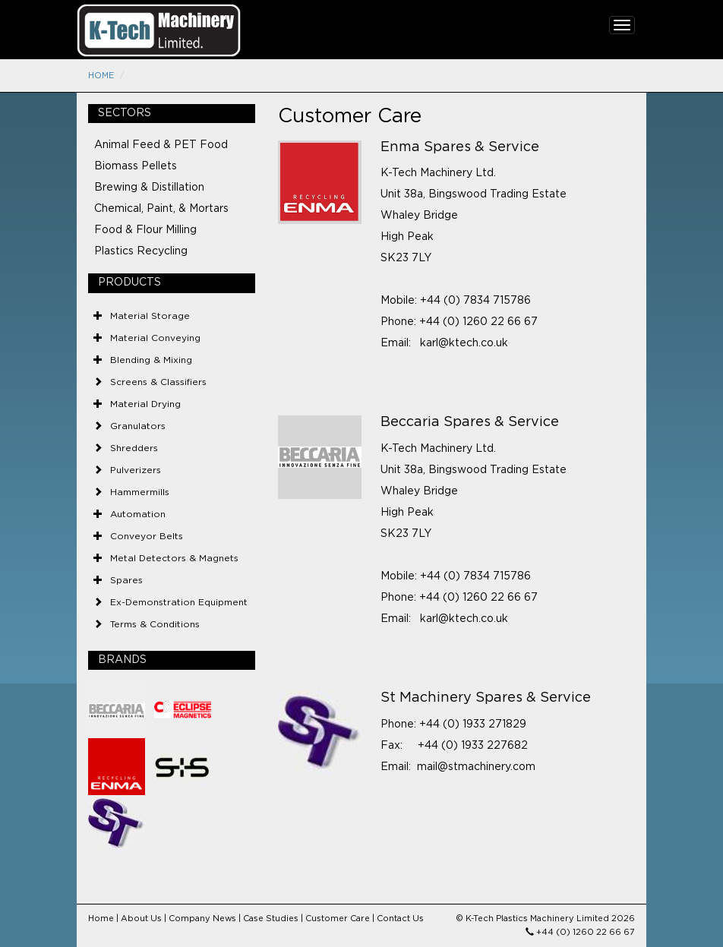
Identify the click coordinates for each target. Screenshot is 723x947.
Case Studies (270, 918)
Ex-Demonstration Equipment (179, 602)
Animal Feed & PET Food (161, 145)
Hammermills (139, 492)
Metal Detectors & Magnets (174, 558)
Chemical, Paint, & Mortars (161, 209)
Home (101, 75)
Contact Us (400, 918)
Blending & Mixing (151, 360)
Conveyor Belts (146, 536)
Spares (126, 580)
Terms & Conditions (155, 624)
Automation (138, 514)
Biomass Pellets (135, 166)
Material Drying (145, 404)
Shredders (134, 448)
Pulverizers (135, 470)
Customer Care (337, 918)
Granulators (138, 426)
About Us (141, 918)
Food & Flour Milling (145, 230)
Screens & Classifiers (158, 382)
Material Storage (150, 315)
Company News (202, 918)
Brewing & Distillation (149, 187)
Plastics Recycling (141, 251)
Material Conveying (155, 337)
